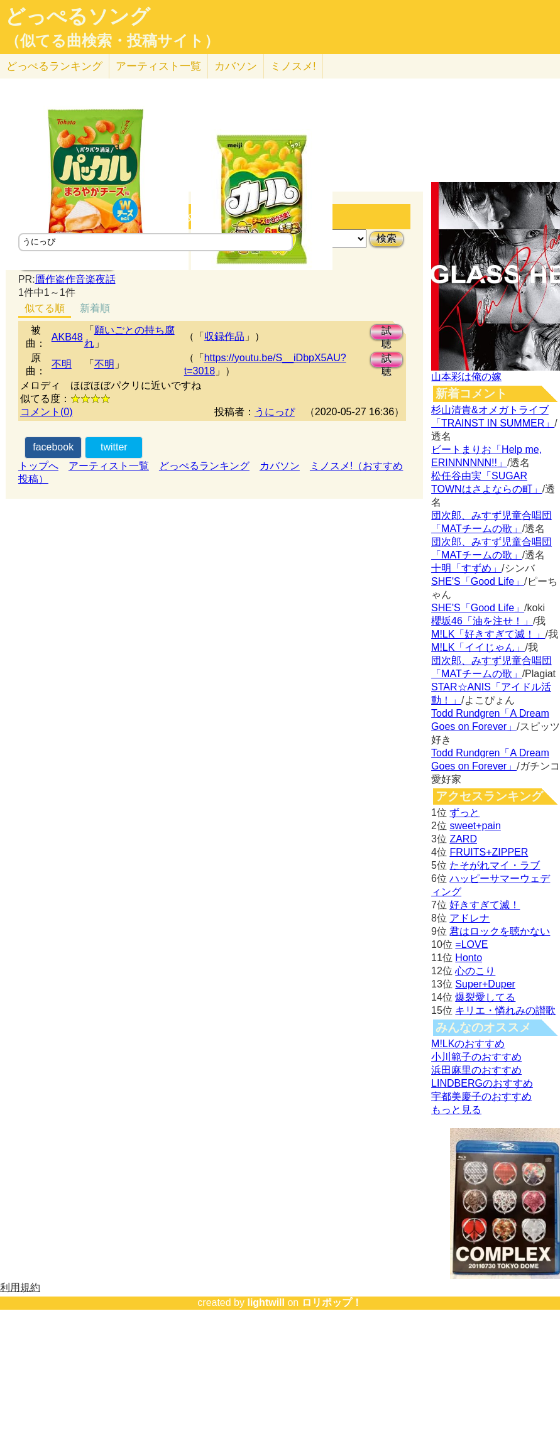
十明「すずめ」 (466, 568)
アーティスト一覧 (109, 465)
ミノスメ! (293, 66)
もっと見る (456, 1109)
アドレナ (469, 918)
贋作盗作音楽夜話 (75, 279)
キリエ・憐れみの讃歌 (505, 1010)
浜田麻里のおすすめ (476, 1070)
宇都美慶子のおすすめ (481, 1096)
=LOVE (471, 944)
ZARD (463, 839)
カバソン (235, 66)
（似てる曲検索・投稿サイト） (112, 41)
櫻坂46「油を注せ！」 (482, 621)
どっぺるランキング (204, 465)
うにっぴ (275, 411)
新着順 (95, 308)
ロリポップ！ (332, 1302)
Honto (468, 957)
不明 (62, 364)
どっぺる (54, 66)
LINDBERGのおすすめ (482, 1083)
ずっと (464, 812)
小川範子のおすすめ (476, 1057)
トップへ (38, 465)
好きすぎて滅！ (484, 905)
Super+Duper (485, 984)
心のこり (475, 970)
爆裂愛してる (485, 997)
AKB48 (67, 337)
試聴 (387, 332)
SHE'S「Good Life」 (477, 581)
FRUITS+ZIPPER (488, 852)
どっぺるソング (77, 16)
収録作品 (224, 336)
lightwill (266, 1302)
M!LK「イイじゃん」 (478, 647)
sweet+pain (474, 825)
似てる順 (45, 308)
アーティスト (158, 66)
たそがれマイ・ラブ (494, 865)
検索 (386, 238)
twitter (114, 447)
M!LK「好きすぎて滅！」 (488, 634)
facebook (53, 447)
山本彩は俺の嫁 (466, 376)
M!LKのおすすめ (468, 1043)
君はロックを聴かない (499, 931)
